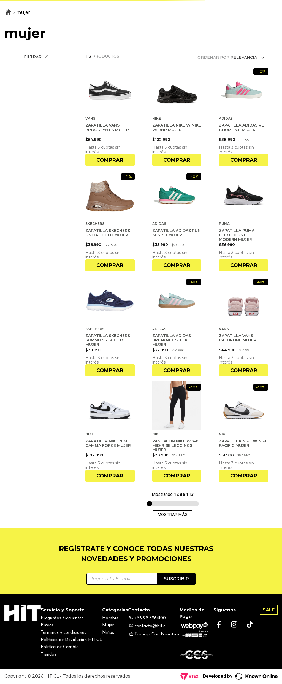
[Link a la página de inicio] (8, 13)
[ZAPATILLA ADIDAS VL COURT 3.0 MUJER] (243, 115)
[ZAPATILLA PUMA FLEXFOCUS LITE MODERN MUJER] (243, 220)
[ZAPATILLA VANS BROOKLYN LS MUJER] (110, 115)
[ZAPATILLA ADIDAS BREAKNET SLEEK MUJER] (177, 326)
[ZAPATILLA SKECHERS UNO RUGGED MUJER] (110, 220)
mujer (23, 12)
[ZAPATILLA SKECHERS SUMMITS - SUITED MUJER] (110, 326)
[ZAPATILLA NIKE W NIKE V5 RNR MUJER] (177, 115)
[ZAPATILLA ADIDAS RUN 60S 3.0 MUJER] (177, 220)
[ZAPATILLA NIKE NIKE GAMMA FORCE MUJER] (110, 431)
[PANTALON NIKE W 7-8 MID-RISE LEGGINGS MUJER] (177, 431)
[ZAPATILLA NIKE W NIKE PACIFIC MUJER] (243, 431)
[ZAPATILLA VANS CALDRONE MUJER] (243, 326)
